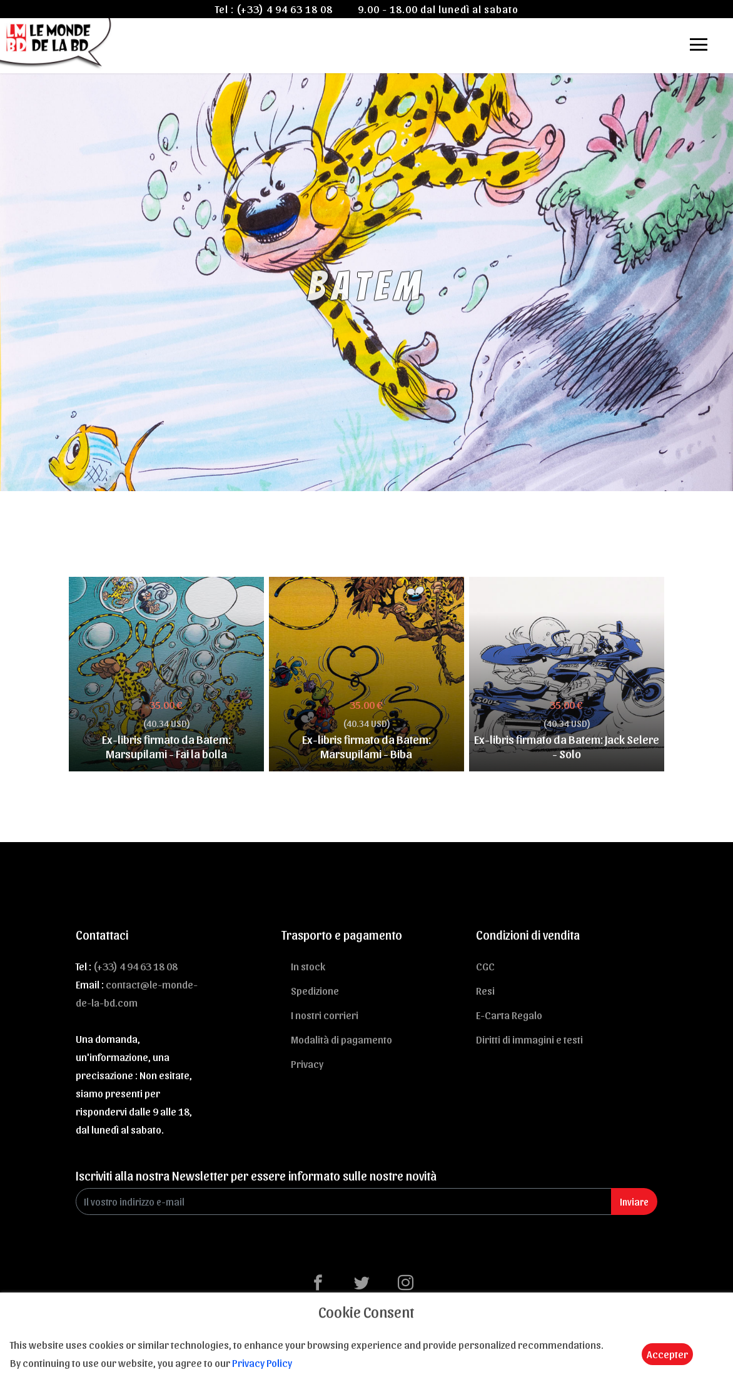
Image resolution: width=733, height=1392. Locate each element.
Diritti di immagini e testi (529, 1039)
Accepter (667, 1354)
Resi (485, 990)
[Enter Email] (344, 1201)
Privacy (307, 1063)
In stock (308, 966)
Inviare (634, 1201)
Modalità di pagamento (341, 1039)
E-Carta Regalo (509, 1014)
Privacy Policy (262, 1362)
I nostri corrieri (324, 1014)
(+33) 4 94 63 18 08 (284, 9)
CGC (485, 966)
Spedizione (315, 990)
